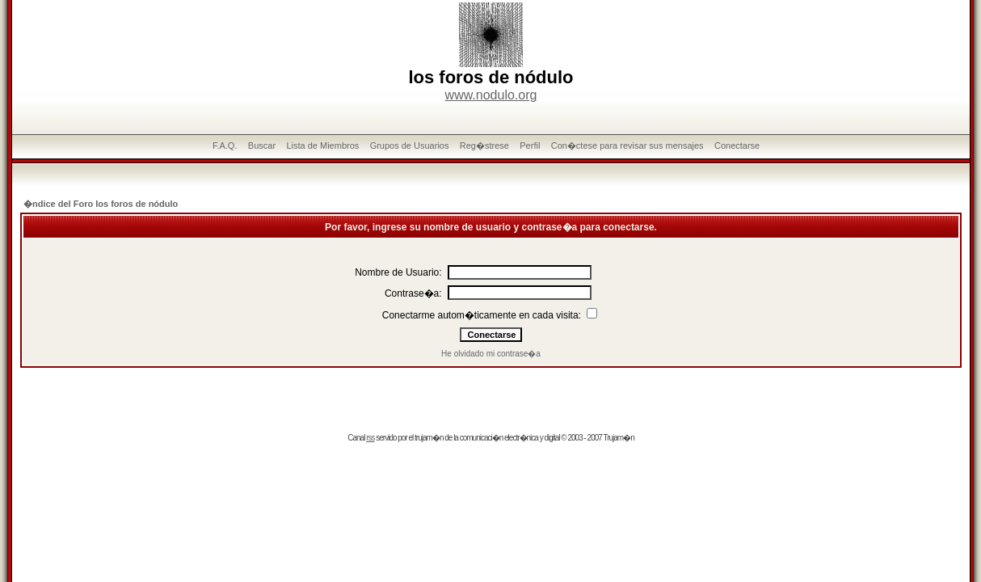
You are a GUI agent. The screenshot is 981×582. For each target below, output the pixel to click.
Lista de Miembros (322, 145)
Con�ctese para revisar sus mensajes (627, 145)
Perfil (530, 145)
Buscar (262, 145)
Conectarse (737, 145)
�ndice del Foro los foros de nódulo (100, 204)
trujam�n (429, 437)
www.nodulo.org (491, 95)
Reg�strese (484, 145)
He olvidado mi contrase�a (491, 353)
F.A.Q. (225, 145)
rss (370, 437)
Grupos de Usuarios (409, 145)
